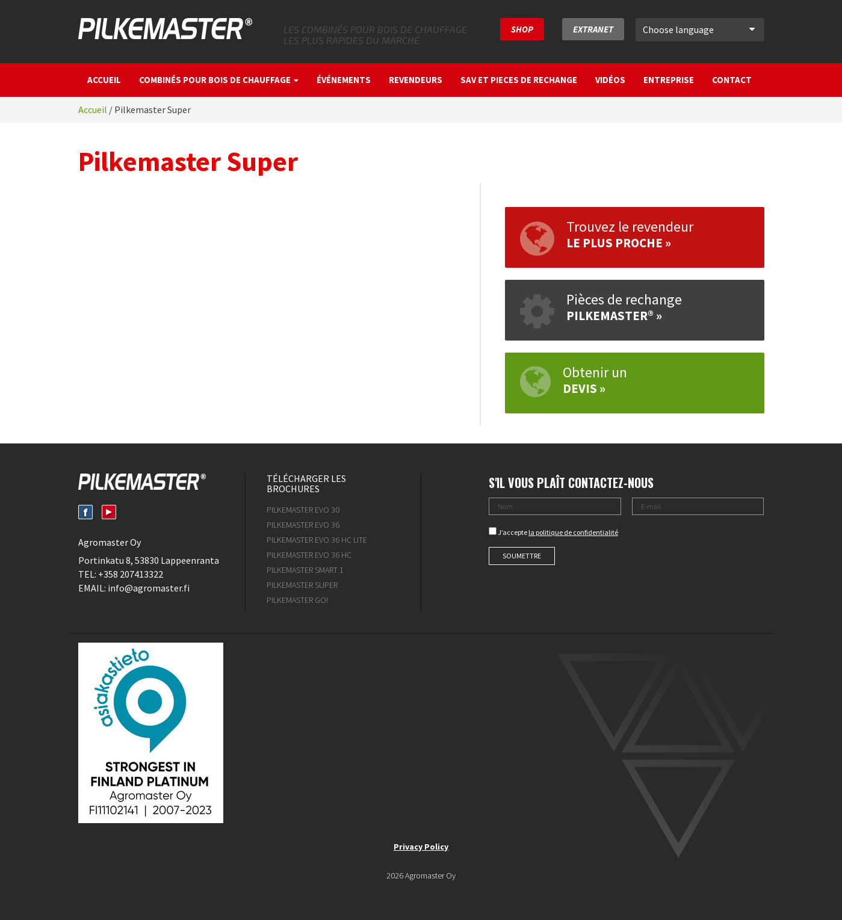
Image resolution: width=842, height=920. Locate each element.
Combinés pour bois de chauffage (219, 79)
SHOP (522, 29)
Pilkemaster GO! (297, 599)
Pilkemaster (165, 28)
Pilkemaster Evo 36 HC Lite (317, 539)
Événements (344, 79)
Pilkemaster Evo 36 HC (309, 554)
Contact (732, 79)
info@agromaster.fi (149, 588)
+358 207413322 (130, 574)
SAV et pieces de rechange (518, 79)
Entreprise (668, 79)
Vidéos (610, 79)
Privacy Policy (421, 846)
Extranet (593, 29)
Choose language (699, 29)
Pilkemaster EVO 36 (303, 524)
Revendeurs (415, 79)
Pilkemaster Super (302, 584)
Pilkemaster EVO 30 (303, 509)
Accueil (104, 79)
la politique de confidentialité (573, 532)
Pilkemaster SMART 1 (305, 569)
